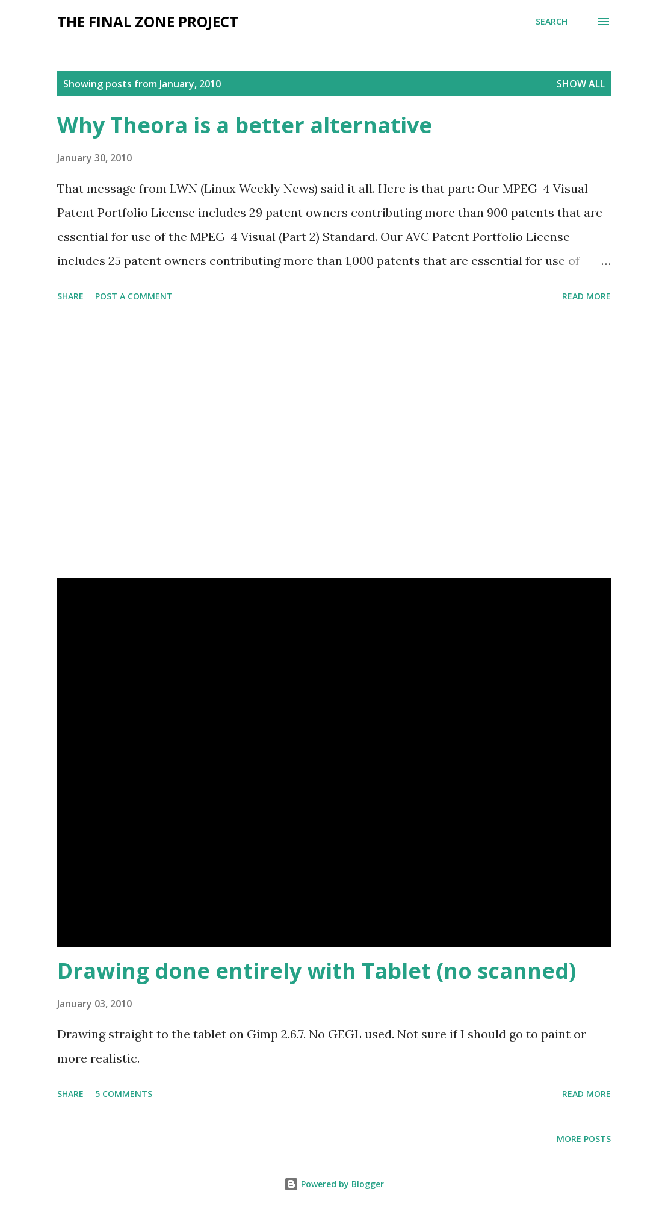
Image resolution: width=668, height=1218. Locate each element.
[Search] (551, 21)
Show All (581, 83)
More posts (584, 1139)
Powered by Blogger (334, 1184)
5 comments (123, 1093)
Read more (586, 296)
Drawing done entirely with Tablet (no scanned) (316, 970)
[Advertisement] (334, 442)
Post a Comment (134, 296)
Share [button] (70, 296)
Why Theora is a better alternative (244, 125)
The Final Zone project (147, 21)
